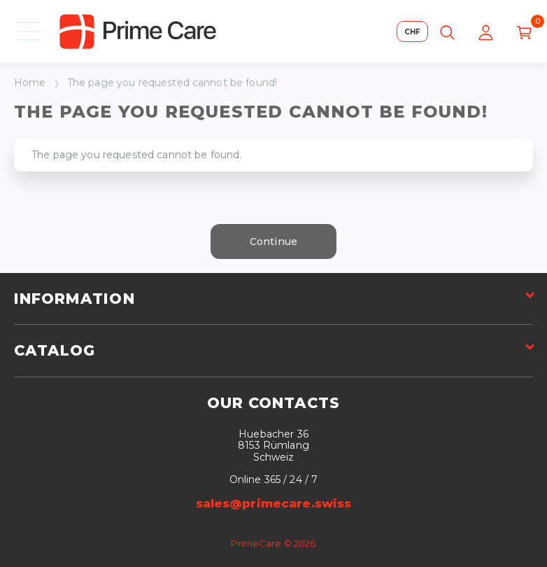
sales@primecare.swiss (274, 503)
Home (30, 83)
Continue (273, 241)
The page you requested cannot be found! (172, 83)
